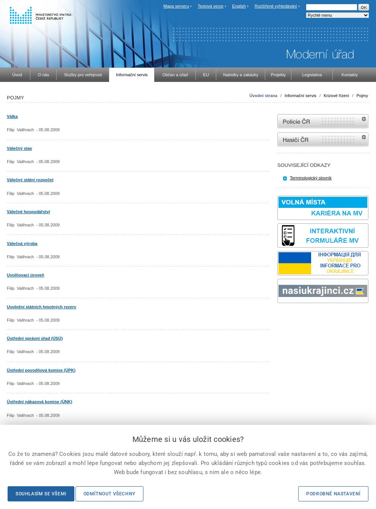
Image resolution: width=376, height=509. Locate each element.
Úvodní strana (263, 95)
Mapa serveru (176, 6)
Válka (12, 116)
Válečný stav (19, 148)
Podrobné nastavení (333, 493)
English (239, 6)
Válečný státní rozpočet (30, 180)
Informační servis (300, 95)
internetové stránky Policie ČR (322, 121)
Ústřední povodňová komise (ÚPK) (41, 370)
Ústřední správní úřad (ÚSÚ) (35, 338)
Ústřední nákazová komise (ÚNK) (39, 401)
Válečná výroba (22, 243)
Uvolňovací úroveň (25, 275)
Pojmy (362, 95)
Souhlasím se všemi (41, 493)
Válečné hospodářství (28, 211)
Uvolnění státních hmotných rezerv (41, 307)
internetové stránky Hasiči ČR (322, 139)
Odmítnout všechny (109, 493)
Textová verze (210, 6)
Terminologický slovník (311, 178)
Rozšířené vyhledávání (276, 6)
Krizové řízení (336, 95)
